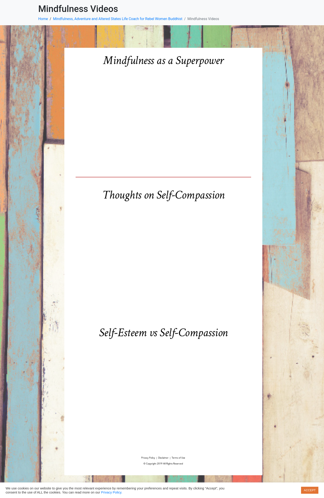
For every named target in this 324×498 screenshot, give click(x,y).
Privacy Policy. (111, 492)
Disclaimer (163, 458)
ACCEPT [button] (310, 490)
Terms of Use (178, 458)
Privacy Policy (148, 458)
